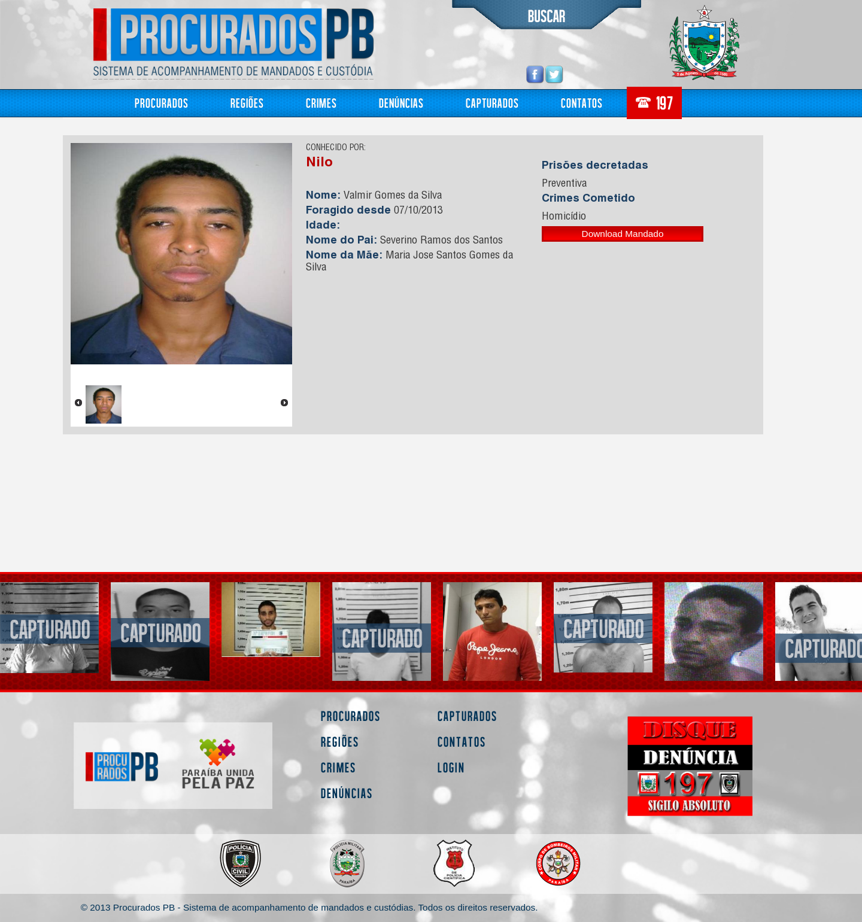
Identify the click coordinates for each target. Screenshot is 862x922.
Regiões (247, 102)
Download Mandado (623, 234)
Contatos (582, 102)
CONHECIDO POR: (336, 148)
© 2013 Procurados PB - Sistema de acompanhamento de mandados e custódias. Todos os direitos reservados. (309, 907)
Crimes (321, 102)
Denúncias (401, 102)
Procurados (162, 102)
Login (451, 767)
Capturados (492, 102)
